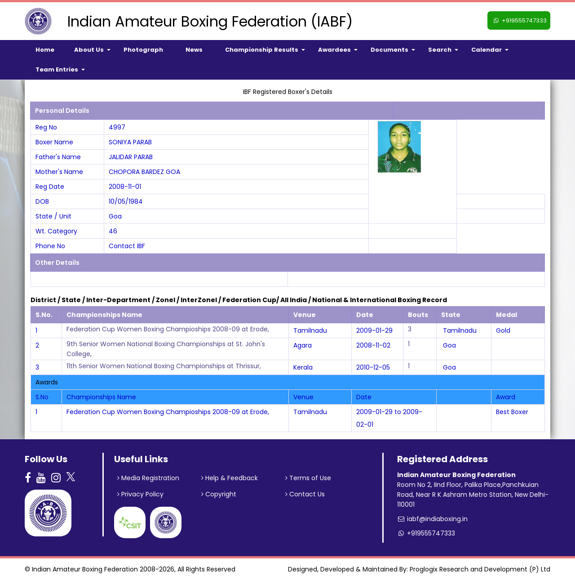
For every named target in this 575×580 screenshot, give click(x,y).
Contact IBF (127, 245)
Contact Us (305, 494)
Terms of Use (308, 477)
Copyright (218, 494)
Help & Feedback (229, 477)
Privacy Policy (140, 494)
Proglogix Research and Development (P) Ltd (480, 569)
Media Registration (148, 477)
